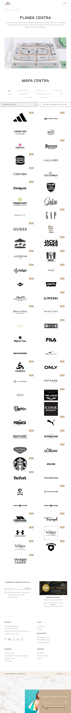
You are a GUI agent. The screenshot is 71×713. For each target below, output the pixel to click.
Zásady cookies (10, 658)
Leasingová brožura (43, 642)
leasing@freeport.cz (43, 640)
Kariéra (39, 658)
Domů (7, 10)
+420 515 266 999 (11, 628)
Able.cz (64, 673)
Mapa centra (15, 10)
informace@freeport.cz (12, 626)
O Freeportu (41, 626)
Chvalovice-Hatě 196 (12, 634)
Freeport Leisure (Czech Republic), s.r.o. (17, 631)
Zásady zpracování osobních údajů (16, 656)
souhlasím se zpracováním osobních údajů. (55, 708)
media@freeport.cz (43, 637)
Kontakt (39, 629)
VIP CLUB (40, 653)
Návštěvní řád (9, 653)
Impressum (8, 661)
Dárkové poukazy (42, 656)
